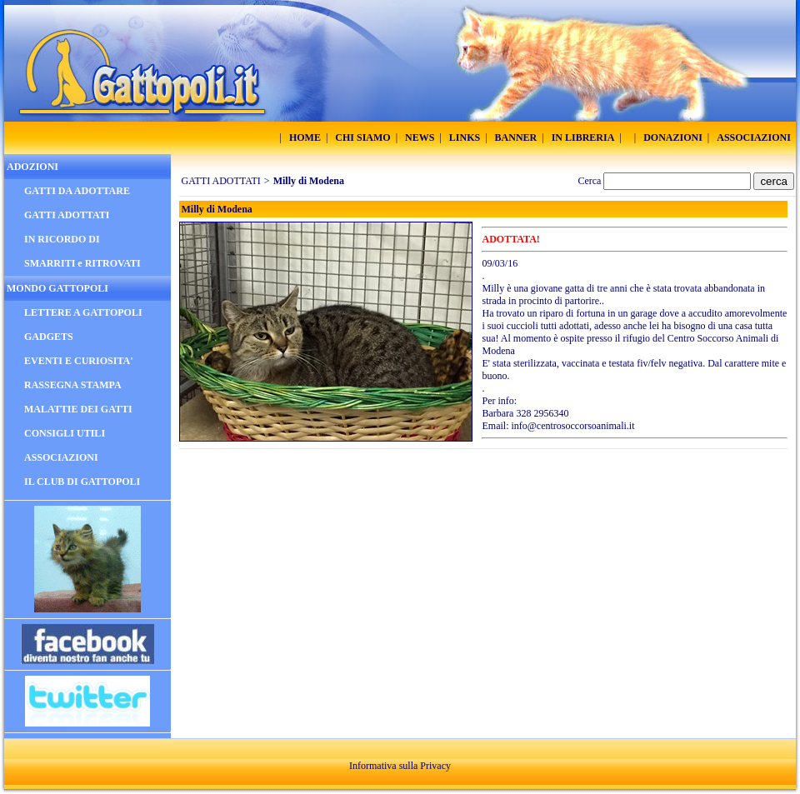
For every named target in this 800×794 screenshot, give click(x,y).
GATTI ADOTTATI (221, 181)
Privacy (435, 766)
